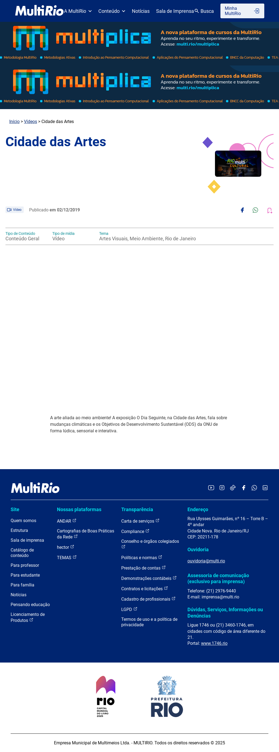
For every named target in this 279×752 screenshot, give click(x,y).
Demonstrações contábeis (149, 578)
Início (14, 121)
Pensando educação (30, 604)
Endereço (197, 509)
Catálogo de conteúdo (22, 552)
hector (65, 547)
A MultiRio (78, 11)
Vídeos (30, 121)
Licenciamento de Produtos (28, 617)
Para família (22, 585)
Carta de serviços (140, 521)
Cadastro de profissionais (148, 599)
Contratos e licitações (144, 588)
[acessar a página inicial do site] (39, 11)
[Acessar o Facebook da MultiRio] (243, 488)
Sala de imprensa (27, 540)
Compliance (135, 531)
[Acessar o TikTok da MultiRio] (232, 488)
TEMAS (67, 557)
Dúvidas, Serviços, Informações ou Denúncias (225, 612)
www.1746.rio (214, 643)
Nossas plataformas (79, 509)
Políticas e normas (141, 557)
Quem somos (23, 520)
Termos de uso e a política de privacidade (149, 622)
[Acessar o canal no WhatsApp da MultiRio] (254, 488)
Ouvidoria (198, 549)
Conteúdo (111, 11)
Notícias (141, 11)
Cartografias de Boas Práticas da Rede (85, 534)
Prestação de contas (143, 568)
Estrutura (19, 530)
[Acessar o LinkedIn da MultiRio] (265, 488)
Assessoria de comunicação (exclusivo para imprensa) (218, 578)
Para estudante (25, 575)
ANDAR (67, 521)
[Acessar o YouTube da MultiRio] (211, 488)
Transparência (137, 509)
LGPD (129, 609)
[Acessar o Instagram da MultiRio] (222, 488)
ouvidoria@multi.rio (206, 561)
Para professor (25, 565)
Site (15, 509)
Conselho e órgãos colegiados (150, 544)
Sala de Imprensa (175, 11)
